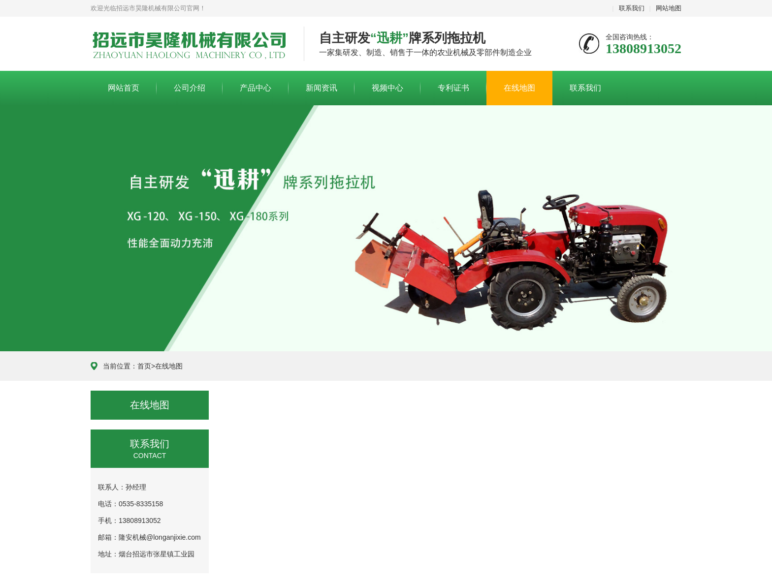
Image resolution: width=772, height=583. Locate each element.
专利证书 (453, 88)
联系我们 (631, 8)
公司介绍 (189, 88)
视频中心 (387, 88)
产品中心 (255, 88)
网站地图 (668, 8)
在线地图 (519, 88)
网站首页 (123, 88)
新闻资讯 (321, 88)
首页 (144, 366)
